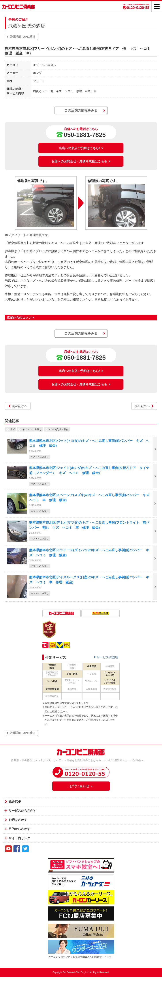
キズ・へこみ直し (32, 429)
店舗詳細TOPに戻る (22, 36)
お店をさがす (18, 820)
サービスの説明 (107, 657)
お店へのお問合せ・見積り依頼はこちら (81, 161)
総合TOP (15, 801)
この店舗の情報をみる (81, 110)
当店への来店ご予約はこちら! (81, 148)
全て (12, 429)
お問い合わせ (81, 786)
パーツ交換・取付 (58, 429)
